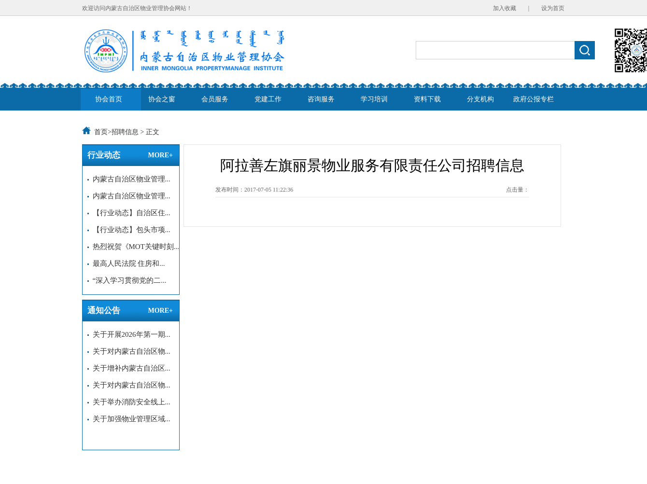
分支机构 (480, 99)
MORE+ (160, 155)
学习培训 (374, 99)
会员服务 (214, 99)
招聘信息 (125, 132)
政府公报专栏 (533, 99)
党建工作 (267, 99)
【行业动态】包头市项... (128, 230)
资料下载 (427, 99)
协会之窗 (161, 99)
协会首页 (108, 99)
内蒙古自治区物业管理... (128, 179)
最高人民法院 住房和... (126, 263)
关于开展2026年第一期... (128, 334)
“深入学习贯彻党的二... (126, 280)
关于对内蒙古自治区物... (128, 351)
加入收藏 (504, 8)
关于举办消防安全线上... (128, 402)
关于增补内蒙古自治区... (128, 368)
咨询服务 (321, 99)
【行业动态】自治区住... (128, 213)
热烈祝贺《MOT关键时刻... (133, 246)
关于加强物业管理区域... (128, 419)
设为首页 (552, 8)
